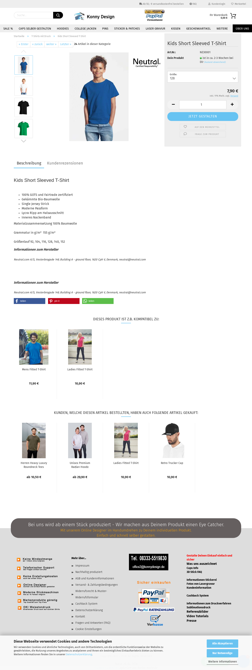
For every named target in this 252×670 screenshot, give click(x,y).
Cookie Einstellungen (88, 629)
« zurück (37, 44)
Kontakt (80, 616)
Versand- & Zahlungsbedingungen (96, 584)
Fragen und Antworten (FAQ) (92, 622)
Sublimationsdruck (198, 607)
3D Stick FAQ (194, 572)
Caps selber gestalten (35, 28)
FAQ (193, 4)
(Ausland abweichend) (215, 62)
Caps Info (192, 568)
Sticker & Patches (127, 28)
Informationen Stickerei (202, 580)
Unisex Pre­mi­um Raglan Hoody (80, 464)
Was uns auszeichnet (202, 564)
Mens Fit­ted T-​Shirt (34, 369)
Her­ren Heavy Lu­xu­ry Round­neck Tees (34, 464)
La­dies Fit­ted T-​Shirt (80, 369)
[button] (29, 301)
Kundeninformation (199, 587)
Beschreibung (29, 163)
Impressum (82, 565)
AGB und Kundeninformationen (94, 578)
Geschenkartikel (198, 28)
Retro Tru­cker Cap (172, 463)
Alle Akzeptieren (222, 643)
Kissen (175, 28)
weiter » (51, 44)
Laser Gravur (155, 28)
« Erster (23, 44)
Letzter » (65, 44)
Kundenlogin (216, 4)
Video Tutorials (197, 616)
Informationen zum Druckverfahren (209, 603)
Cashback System (86, 603)
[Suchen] (58, 15)
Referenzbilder (197, 611)
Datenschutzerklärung (79, 654)
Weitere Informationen (222, 661)
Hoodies (63, 28)
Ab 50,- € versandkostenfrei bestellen (161, 4)
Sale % (8, 28)
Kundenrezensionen (65, 163)
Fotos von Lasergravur (201, 583)
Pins (105, 28)
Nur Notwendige (222, 653)
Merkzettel (238, 4)
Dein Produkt (175, 58)
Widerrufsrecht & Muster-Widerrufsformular (91, 594)
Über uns (242, 28)
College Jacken (85, 28)
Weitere (222, 28)
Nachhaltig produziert (88, 572)
